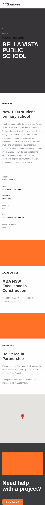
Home (4, 29)
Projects (5, 33)
